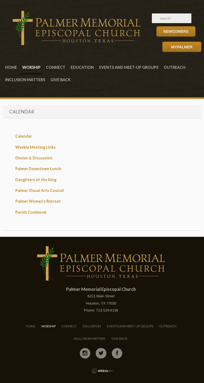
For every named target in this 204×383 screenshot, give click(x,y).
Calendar (23, 136)
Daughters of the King (35, 179)
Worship (31, 67)
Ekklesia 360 (102, 371)
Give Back (61, 79)
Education (82, 67)
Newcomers (175, 31)
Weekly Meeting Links (35, 147)
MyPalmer (181, 47)
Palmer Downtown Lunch (38, 168)
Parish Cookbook (30, 212)
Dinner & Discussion (33, 158)
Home (11, 67)
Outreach (174, 67)
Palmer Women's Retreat (38, 201)
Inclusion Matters (25, 79)
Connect (55, 67)
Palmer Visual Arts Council (39, 190)
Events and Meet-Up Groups (128, 67)
